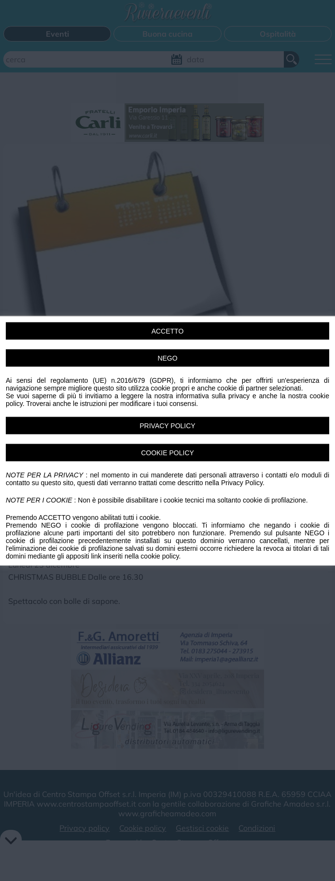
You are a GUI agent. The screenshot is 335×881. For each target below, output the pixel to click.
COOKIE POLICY (167, 452)
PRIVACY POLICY (167, 425)
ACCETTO (168, 331)
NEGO (167, 358)
